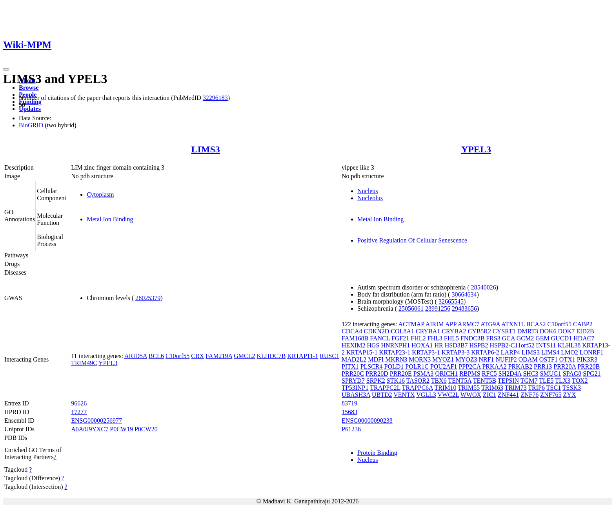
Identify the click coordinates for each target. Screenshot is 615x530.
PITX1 (350, 366)
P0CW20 (146, 429)
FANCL (380, 338)
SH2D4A (510, 373)
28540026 (483, 287)
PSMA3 (423, 373)
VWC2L (448, 394)
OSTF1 (548, 359)
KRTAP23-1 (395, 352)
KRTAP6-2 (485, 352)
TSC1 (553, 387)
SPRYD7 (353, 380)
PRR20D (377, 373)
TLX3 (562, 380)
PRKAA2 (494, 366)
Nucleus (367, 191)
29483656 (464, 308)
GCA (508, 338)
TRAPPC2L (385, 387)
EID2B (585, 331)
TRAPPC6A (417, 387)
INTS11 (546, 345)
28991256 (437, 308)
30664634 (464, 294)
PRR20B (588, 366)
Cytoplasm (100, 194)
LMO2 (569, 352)
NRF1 (486, 359)
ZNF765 (550, 394)
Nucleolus (370, 198)
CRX (197, 356)
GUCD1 (561, 338)
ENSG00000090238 (367, 420)
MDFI (376, 359)
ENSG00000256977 (96, 420)
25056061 (411, 308)
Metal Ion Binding (110, 219)
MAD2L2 (354, 359)
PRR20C (353, 373)
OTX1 (567, 359)
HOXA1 (422, 345)
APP (451, 324)
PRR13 (543, 366)
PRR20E (401, 373)
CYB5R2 (479, 331)
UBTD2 (382, 394)
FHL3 (435, 338)
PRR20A (564, 366)
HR (439, 345)
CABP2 (583, 324)
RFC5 (489, 373)
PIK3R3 (587, 359)
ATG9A (490, 324)
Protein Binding (377, 452)
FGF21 (400, 338)
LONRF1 (591, 352)
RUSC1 (329, 356)
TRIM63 (492, 387)
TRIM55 (469, 387)
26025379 (147, 298)
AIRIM (435, 324)
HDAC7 (583, 338)
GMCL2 (244, 356)
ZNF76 (529, 394)
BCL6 (156, 356)
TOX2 (580, 380)
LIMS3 (205, 149)
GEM (542, 338)
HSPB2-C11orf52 (511, 345)
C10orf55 (177, 356)
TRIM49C (84, 363)
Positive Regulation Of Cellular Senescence (412, 240)
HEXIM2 (353, 345)
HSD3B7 (456, 345)
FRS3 (493, 338)
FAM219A (219, 356)
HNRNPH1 (395, 345)
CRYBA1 (428, 331)
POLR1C (417, 366)
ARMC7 (468, 324)
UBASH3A (356, 394)
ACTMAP (411, 324)
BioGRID (31, 125)
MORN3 (420, 359)
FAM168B (355, 338)
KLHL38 (569, 345)
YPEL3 (476, 149)
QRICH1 (446, 373)
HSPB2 (478, 345)
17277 (79, 412)
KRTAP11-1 (302, 356)
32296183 (215, 97)
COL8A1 (402, 331)
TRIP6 (536, 387)
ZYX (569, 394)
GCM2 (525, 338)
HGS (373, 345)
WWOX (470, 394)
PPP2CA (469, 366)
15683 (349, 412)
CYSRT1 (504, 331)
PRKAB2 (520, 366)
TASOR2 (417, 380)
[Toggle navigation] (6, 69)
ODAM (528, 359)
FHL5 (451, 338)
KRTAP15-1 (362, 352)
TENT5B (485, 380)
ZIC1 (489, 394)
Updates (30, 108)
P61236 (351, 429)
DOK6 (548, 331)
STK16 (396, 380)
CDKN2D (376, 331)
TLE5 (546, 380)
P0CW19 (121, 429)
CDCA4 (352, 331)
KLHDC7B (271, 356)
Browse (28, 87)
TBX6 (439, 380)
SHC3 (530, 373)
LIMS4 (550, 352)
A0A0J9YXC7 (89, 429)
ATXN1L (513, 324)
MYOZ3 (466, 359)
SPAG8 (572, 373)
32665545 (451, 301)
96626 (79, 403)
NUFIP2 (506, 359)
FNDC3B (472, 338)
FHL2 (418, 338)
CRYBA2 (454, 331)
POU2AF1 (443, 366)
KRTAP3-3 (456, 352)
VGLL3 (426, 394)
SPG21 (591, 373)
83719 (349, 403)
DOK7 (566, 331)
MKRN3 (396, 359)
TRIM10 (445, 387)
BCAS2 (536, 324)
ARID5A (135, 356)
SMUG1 (550, 373)
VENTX (404, 394)
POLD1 (394, 366)
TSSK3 (571, 387)
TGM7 (529, 380)
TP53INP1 (355, 387)
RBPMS (469, 373)
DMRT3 (527, 331)
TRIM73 (516, 387)
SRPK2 (375, 380)
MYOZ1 (443, 359)
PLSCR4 (371, 366)
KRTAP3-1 (426, 352)
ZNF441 (508, 394)
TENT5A (459, 380)
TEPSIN (508, 380)
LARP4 (510, 352)
